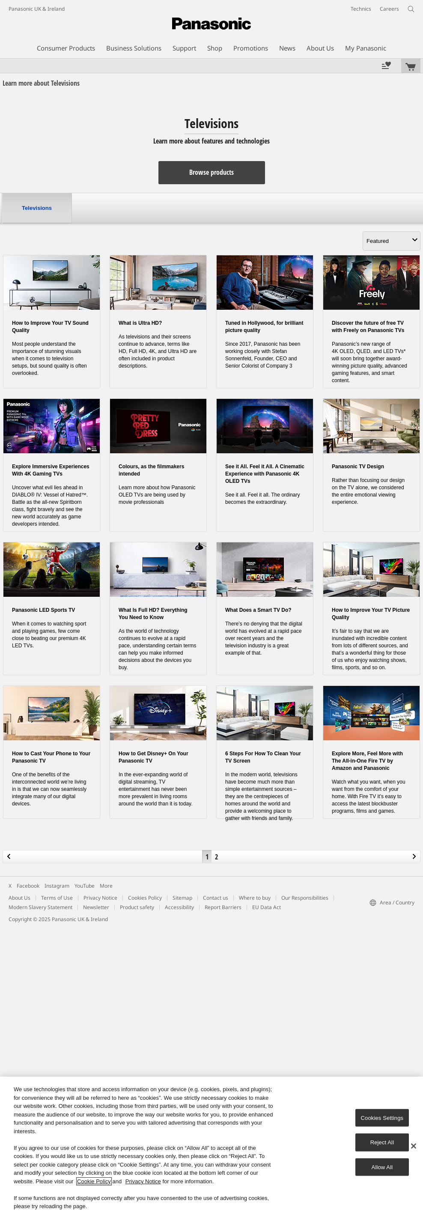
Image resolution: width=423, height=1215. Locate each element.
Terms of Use (57, 897)
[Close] (413, 1146)
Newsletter (96, 907)
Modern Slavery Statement (40, 907)
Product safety (137, 907)
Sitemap (182, 897)
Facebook (28, 885)
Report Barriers (223, 907)
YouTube (84, 885)
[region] (211, 1146)
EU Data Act (266, 907)
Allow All (382, 1167)
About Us (19, 897)
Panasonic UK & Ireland (37, 8)
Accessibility (179, 907)
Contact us (215, 897)
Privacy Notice (100, 897)
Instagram (57, 885)
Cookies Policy (145, 897)
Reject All (382, 1142)
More (106, 885)
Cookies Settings (382, 1117)
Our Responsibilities (304, 897)
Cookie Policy (94, 1181)
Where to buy (255, 897)
